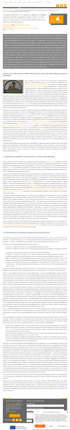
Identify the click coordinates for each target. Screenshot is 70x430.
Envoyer (29, 420)
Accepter (40, 426)
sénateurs (53, 161)
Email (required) (35, 408)
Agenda (10, 2)
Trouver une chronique (38, 2)
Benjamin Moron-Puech (21, 25)
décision (46, 82)
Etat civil (18, 28)
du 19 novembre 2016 (35, 86)
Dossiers (20, 2)
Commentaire (7, 25)
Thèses (14, 2)
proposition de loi (26, 103)
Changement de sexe (13, 28)
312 (15, 264)
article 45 (11, 167)
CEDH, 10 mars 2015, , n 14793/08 (38, 121)
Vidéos (24, 2)
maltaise (42, 129)
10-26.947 (43, 115)
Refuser (51, 426)
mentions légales (39, 422)
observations (32, 185)
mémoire (24, 239)
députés (48, 161)
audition (10, 329)
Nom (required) (30, 403)
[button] (67, 412)
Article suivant (63, 398)
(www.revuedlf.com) (10, 412)
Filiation (22, 28)
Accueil (4, 10)
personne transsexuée (28, 28)
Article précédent (7, 398)
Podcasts (29, 2)
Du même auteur (14, 415)
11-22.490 (37, 115)
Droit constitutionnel (11, 10)
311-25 (65, 260)
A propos (5, 2)
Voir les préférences (62, 426)
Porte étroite (35, 28)
